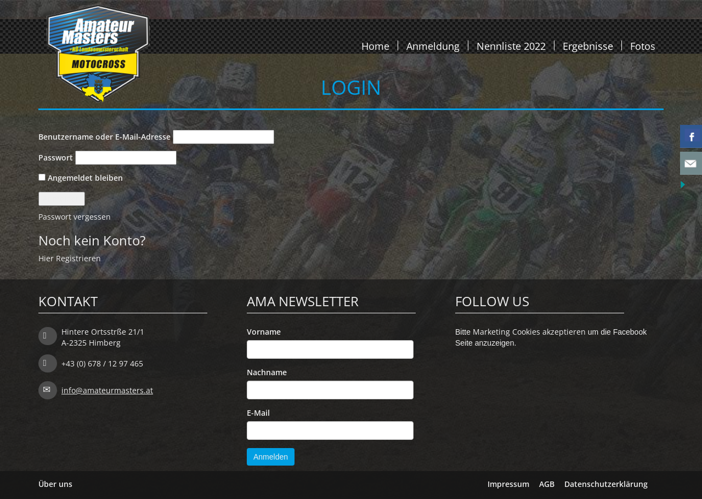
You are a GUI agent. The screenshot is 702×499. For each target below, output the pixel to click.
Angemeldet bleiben (80, 178)
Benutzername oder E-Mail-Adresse (104, 136)
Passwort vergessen (74, 216)
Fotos (642, 45)
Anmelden (270, 456)
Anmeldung (433, 45)
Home (375, 45)
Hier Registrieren (69, 258)
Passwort (55, 157)
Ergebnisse (588, 45)
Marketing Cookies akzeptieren (529, 331)
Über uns (55, 484)
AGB (546, 484)
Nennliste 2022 (511, 45)
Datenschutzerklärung (606, 484)
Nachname (267, 372)
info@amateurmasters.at (107, 390)
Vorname (264, 331)
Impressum (508, 484)
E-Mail (258, 413)
